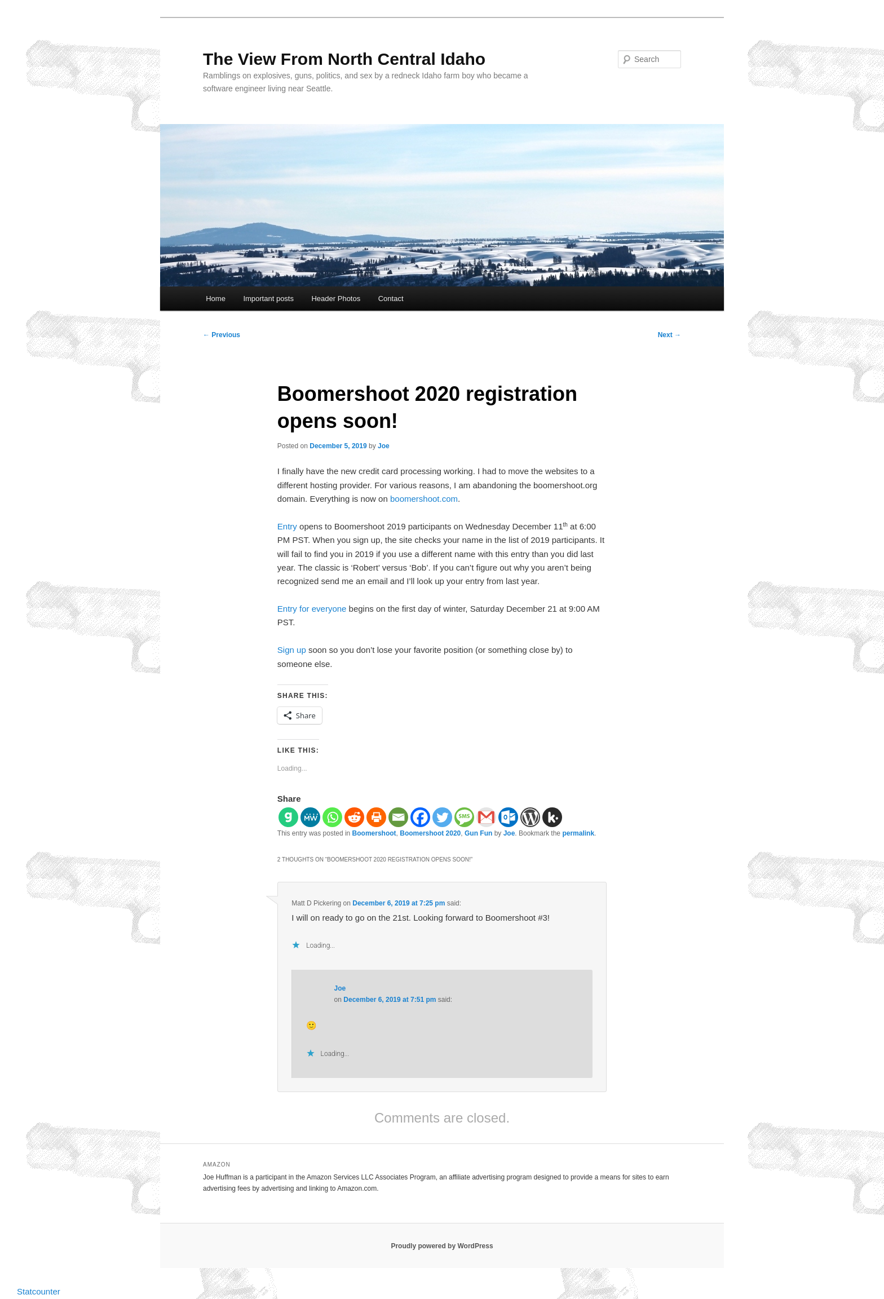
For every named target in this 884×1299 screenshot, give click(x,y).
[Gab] (288, 817)
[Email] (398, 817)
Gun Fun (478, 833)
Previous (221, 335)
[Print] (376, 817)
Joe (384, 446)
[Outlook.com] (508, 817)
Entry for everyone (312, 608)
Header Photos (335, 298)
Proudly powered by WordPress (442, 1246)
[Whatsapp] (332, 817)
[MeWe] (310, 817)
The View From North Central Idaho (344, 59)
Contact (391, 298)
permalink (578, 833)
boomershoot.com (424, 498)
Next (669, 335)
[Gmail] (486, 817)
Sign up (291, 650)
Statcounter (38, 1291)
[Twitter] (442, 817)
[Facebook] (420, 817)
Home (216, 298)
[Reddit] (354, 817)
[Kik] (552, 817)
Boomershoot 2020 (430, 833)
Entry (287, 526)
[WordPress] (530, 817)
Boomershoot (374, 833)
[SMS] (464, 817)
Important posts (268, 298)
